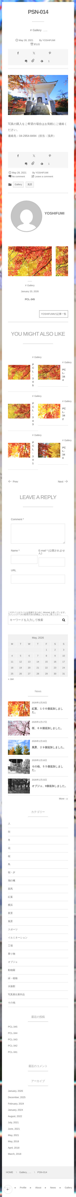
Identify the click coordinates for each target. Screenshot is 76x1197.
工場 (10, 945)
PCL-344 (64, 377)
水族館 (11, 986)
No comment (18, 176)
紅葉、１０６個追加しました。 (47, 710)
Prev (13, 481)
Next (63, 481)
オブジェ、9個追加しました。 (49, 786)
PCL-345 (30, 301)
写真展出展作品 (16, 994)
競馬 (10, 888)
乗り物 (11, 953)
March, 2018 (14, 1154)
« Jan (11, 679)
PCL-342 (64, 416)
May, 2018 (13, 1141)
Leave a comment (44, 176)
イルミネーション (17, 937)
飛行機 (11, 880)
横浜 (10, 905)
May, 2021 (13, 1135)
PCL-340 (64, 455)
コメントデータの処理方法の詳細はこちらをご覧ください (34, 614)
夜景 (10, 913)
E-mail (42, 550)
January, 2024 (15, 1109)
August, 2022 (15, 1116)
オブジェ (13, 962)
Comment (16, 519)
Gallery (37, 30)
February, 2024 (16, 1103)
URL (13, 570)
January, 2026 (15, 1091)
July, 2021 (13, 1122)
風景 (29, 184)
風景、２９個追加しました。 (49, 747)
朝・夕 (11, 872)
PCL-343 (33, 416)
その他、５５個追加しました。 (47, 768)
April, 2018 (13, 1147)
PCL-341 (33, 455)
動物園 (11, 970)
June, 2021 (14, 1128)
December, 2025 (16, 1097)
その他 (11, 1002)
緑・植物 (13, 978)
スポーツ (13, 929)
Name (14, 550)
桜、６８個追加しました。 (47, 728)
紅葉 (10, 897)
